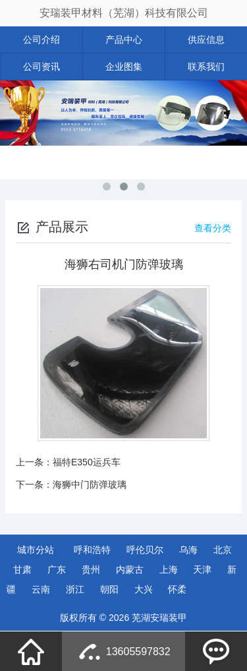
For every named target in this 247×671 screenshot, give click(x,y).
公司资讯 (41, 66)
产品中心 (123, 39)
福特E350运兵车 (87, 462)
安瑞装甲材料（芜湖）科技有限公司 (124, 12)
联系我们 (206, 66)
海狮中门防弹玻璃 (89, 484)
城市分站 (35, 549)
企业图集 (123, 66)
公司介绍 (41, 39)
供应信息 (206, 39)
